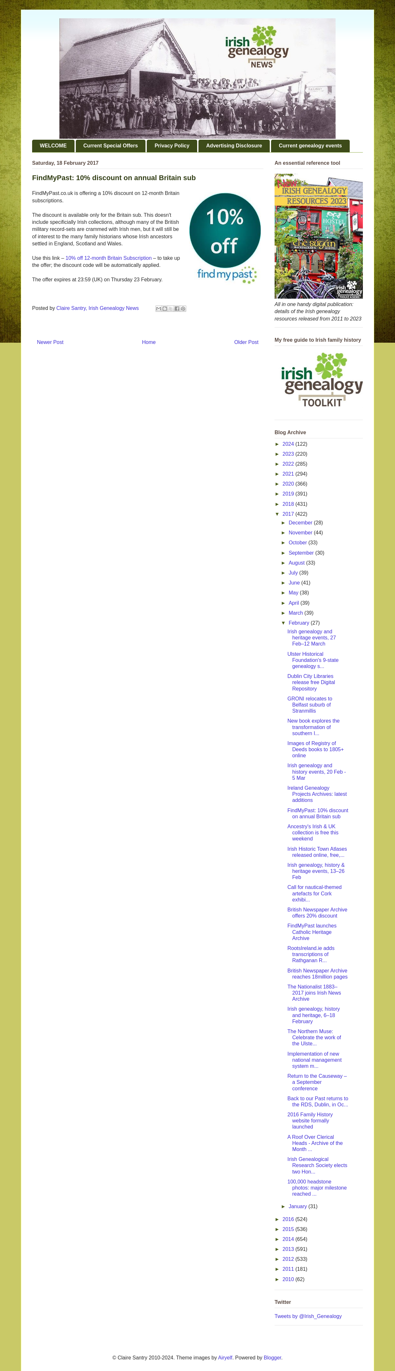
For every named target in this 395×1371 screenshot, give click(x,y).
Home (149, 342)
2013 (289, 1249)
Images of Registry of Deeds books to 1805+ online (315, 749)
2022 (289, 464)
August (297, 563)
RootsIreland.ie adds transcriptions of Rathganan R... (311, 954)
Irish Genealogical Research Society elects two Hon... (317, 1165)
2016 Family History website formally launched (310, 1120)
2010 (289, 1279)
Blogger (272, 1357)
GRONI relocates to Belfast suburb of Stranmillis (309, 705)
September (302, 553)
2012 (289, 1259)
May (294, 592)
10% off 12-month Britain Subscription (109, 258)
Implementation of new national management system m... (314, 1060)
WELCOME (53, 145)
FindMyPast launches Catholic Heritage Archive (312, 932)
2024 (289, 444)
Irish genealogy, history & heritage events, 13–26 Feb (316, 871)
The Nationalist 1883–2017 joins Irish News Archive (314, 993)
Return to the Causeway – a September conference (317, 1082)
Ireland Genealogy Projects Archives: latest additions (317, 794)
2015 (289, 1229)
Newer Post (50, 342)
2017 (289, 514)
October (298, 542)
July (294, 573)
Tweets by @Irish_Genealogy (308, 1316)
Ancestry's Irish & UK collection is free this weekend (312, 832)
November (301, 532)
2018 (289, 504)
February (300, 623)
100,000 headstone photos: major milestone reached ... (317, 1188)
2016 (289, 1219)
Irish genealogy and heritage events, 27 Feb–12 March (311, 637)
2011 (289, 1269)
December (301, 522)
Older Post (246, 342)
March (296, 613)
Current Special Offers (110, 145)
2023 (289, 454)
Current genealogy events (310, 145)
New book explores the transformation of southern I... (313, 727)
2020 (289, 484)
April (294, 603)
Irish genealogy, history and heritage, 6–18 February (313, 1015)
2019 (289, 494)
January (298, 1206)
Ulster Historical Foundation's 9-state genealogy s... (312, 660)
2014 (289, 1239)
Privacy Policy (171, 145)
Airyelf (225, 1357)
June (295, 582)
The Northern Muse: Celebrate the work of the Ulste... (314, 1037)
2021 (289, 474)
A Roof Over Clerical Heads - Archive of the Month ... (315, 1143)
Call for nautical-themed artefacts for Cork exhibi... (314, 893)
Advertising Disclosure (234, 145)
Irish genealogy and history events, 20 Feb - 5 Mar (316, 771)
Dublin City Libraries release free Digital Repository (311, 682)
